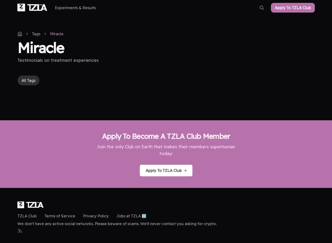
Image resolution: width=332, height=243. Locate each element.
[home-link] (32, 8)
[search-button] (261, 7)
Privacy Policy (96, 216)
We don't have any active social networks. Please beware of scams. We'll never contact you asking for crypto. (117, 223)
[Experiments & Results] (75, 7)
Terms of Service (59, 216)
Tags (36, 33)
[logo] (30, 204)
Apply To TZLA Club (293, 7)
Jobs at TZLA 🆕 (131, 216)
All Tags (28, 80)
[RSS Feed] (19, 231)
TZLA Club (27, 216)
